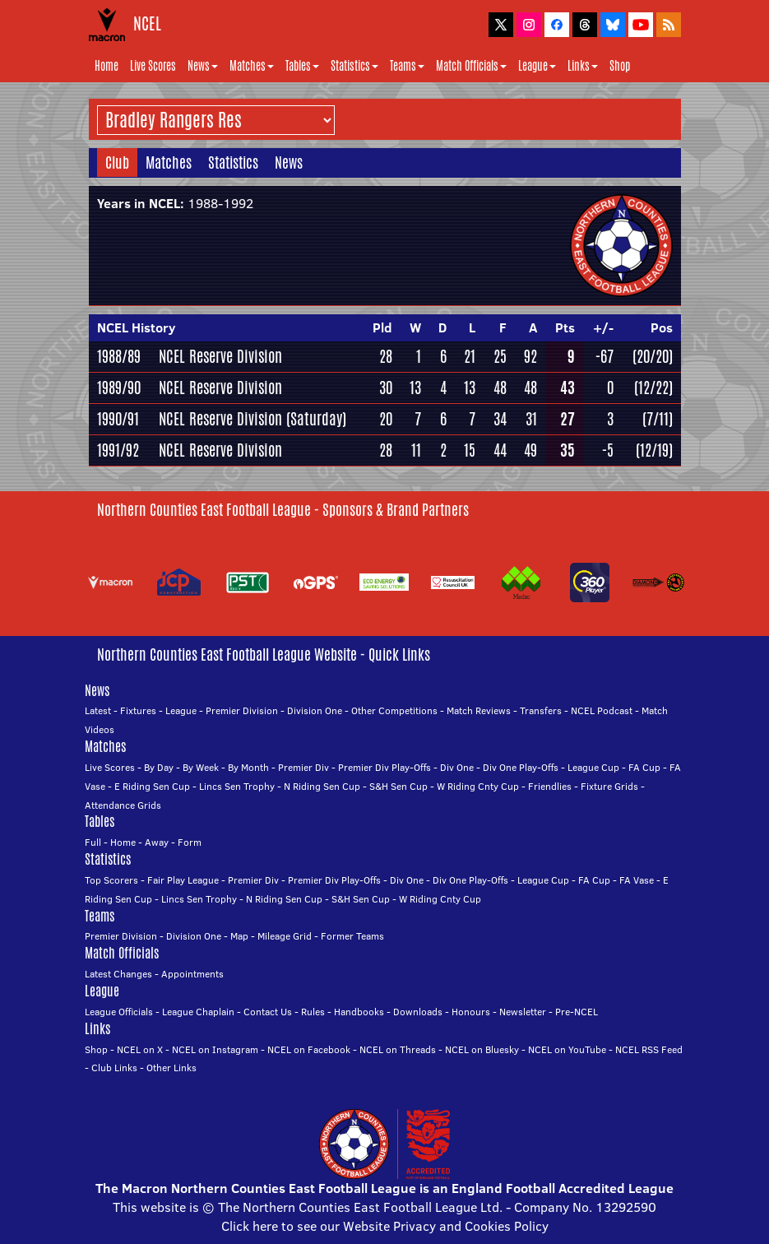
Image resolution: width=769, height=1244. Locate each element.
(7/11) (657, 418)
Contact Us (267, 1012)
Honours (471, 1012)
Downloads (417, 1012)
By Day (159, 767)
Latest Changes (118, 974)
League (537, 66)
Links (582, 66)
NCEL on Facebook (308, 1049)
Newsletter (522, 1012)
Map (239, 936)
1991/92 (118, 450)
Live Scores (153, 66)
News (203, 66)
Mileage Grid (284, 936)
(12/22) (653, 387)
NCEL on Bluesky (482, 1049)
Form (190, 842)
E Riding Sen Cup (152, 786)
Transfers (541, 710)
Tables (302, 66)
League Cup (593, 767)
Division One (314, 710)
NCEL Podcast (601, 710)
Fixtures (138, 710)
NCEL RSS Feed (649, 1049)
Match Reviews (479, 710)
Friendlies (550, 786)
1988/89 (119, 356)
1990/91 (118, 418)
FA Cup (644, 767)
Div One (457, 767)
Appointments (192, 974)
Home (106, 66)
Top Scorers (111, 880)
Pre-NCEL (576, 1012)
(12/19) (654, 450)
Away (157, 842)
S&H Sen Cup (398, 786)
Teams (407, 66)
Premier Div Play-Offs (384, 767)
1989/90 (119, 387)
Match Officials (471, 66)
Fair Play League (183, 880)
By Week (201, 767)
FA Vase (636, 880)
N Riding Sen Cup (322, 786)
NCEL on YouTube (567, 1049)
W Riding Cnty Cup (478, 786)
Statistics (354, 66)
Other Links (171, 1068)
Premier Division (242, 710)
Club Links (114, 1068)
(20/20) (652, 356)
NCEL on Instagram (215, 1049)
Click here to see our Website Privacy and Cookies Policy (385, 1226)
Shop (619, 66)
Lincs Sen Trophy (237, 786)
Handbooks (359, 1012)
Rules (313, 1012)
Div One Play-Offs (520, 767)
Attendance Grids (123, 805)
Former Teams (352, 936)
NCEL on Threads (397, 1049)
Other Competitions (394, 710)
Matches (251, 66)
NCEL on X (140, 1049)
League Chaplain (198, 1012)
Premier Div (303, 767)
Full (93, 842)
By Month (248, 767)
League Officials (119, 1012)
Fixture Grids (609, 786)
